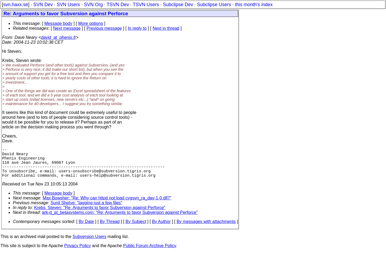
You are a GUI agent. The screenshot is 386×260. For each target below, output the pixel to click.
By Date (86, 229)
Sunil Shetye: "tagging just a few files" (87, 210)
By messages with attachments (206, 229)
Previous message (104, 28)
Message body (58, 23)
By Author (161, 229)
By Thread (110, 229)
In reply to (137, 28)
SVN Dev (43, 4)
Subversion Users (89, 244)
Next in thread (166, 28)
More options (90, 23)
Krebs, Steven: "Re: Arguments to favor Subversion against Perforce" (99, 215)
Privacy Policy (77, 253)
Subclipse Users (214, 4)
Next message (66, 28)
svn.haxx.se (15, 4)
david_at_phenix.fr (58, 37)
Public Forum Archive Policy (149, 253)
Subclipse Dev (178, 4)
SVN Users (68, 4)
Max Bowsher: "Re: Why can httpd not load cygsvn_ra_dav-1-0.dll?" (107, 205)
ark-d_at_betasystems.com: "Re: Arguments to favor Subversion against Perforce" (120, 220)
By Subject (135, 229)
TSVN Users (146, 4)
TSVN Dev (118, 4)
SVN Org (93, 4)
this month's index (254, 4)
